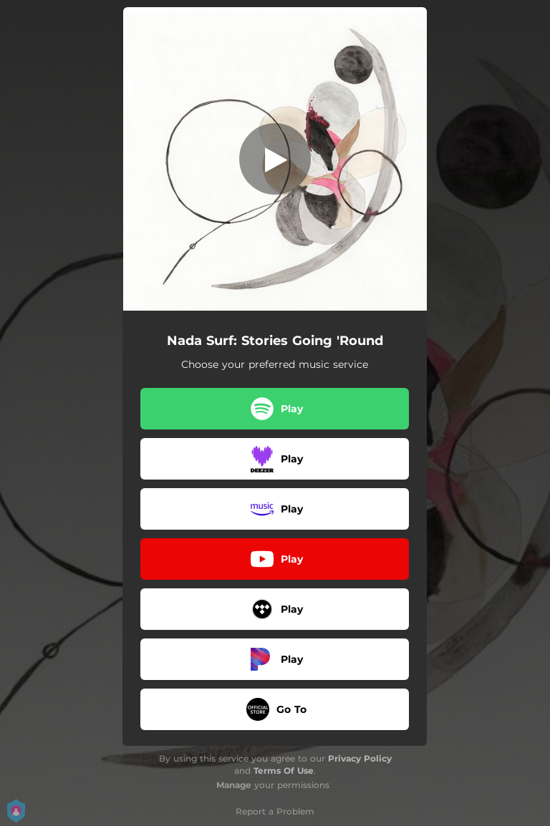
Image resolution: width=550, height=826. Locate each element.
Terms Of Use (284, 770)
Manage (233, 784)
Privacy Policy (360, 758)
